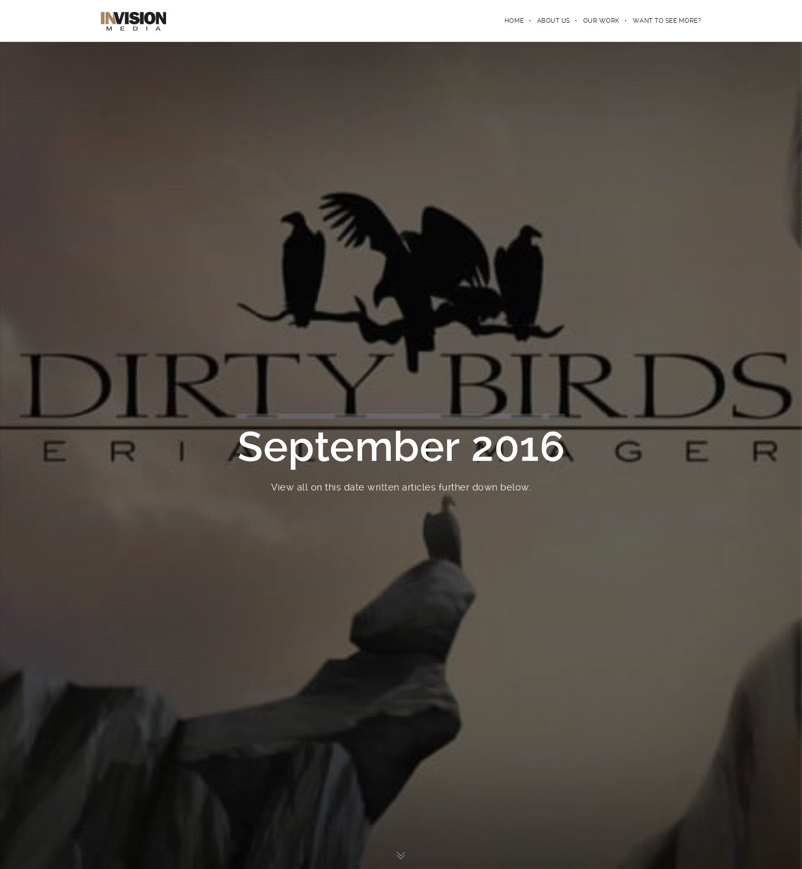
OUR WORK (601, 20)
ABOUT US (553, 20)
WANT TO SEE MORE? (667, 20)
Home (514, 20)
